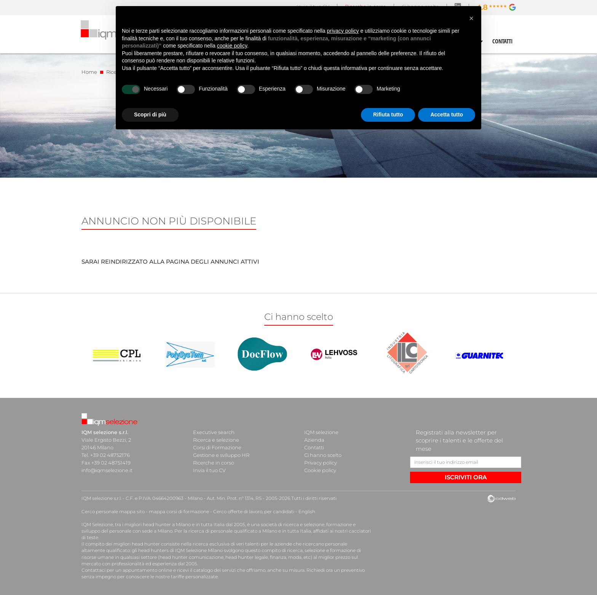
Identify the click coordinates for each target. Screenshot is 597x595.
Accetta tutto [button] (446, 114)
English (306, 511)
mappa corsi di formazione (179, 511)
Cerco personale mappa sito (113, 511)
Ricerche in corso (213, 463)
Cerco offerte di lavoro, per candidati (253, 511)
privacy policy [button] (343, 31)
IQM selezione (321, 432)
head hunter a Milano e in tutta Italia (184, 524)
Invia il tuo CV (209, 470)
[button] (471, 18)
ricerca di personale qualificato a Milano (232, 531)
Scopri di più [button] (150, 114)
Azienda (314, 440)
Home (89, 72)
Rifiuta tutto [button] (388, 114)
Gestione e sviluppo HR (221, 455)
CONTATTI (502, 41)
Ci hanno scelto (323, 455)
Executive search (214, 432)
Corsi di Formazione (217, 447)
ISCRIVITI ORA (466, 477)
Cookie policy (320, 470)
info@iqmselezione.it (106, 470)
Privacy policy (320, 463)
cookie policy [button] (232, 46)
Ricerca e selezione (216, 440)
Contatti (314, 447)
